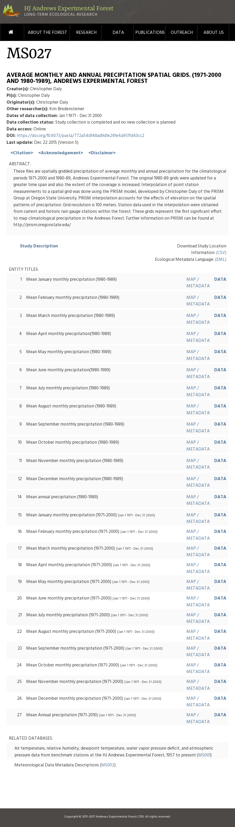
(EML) (220, 259)
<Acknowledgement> (60, 153)
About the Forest (47, 32)
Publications (150, 32)
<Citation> (21, 153)
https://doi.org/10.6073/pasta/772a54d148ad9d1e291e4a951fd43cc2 (80, 135)
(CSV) (221, 252)
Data (118, 32)
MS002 (107, 765)
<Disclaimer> (102, 153)
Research (86, 32)
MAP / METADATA (198, 283)
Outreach (182, 32)
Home (4, 32)
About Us (214, 32)
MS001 (204, 755)
